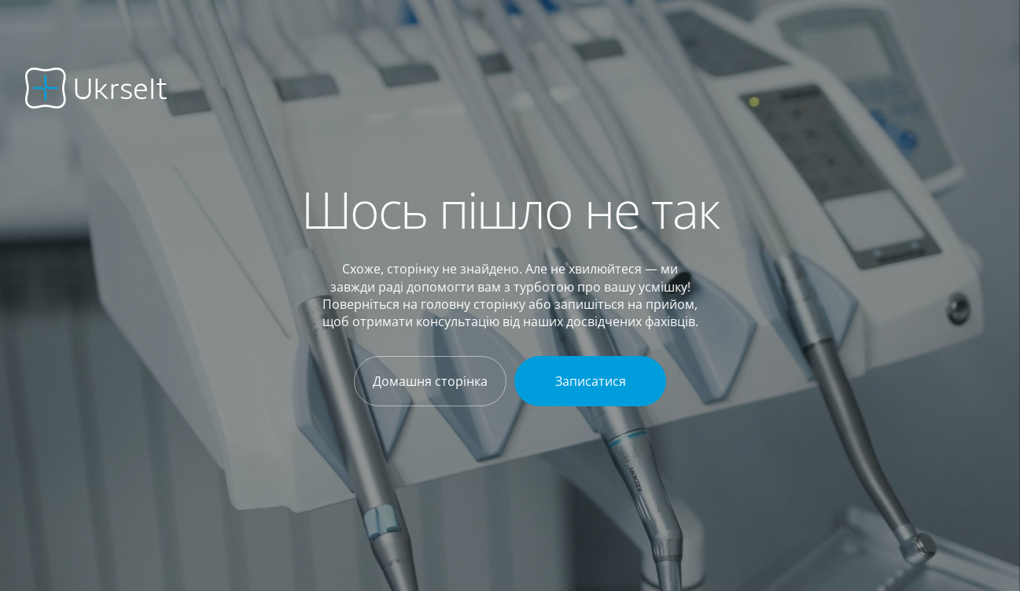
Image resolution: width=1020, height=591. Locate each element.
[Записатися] (590, 381)
